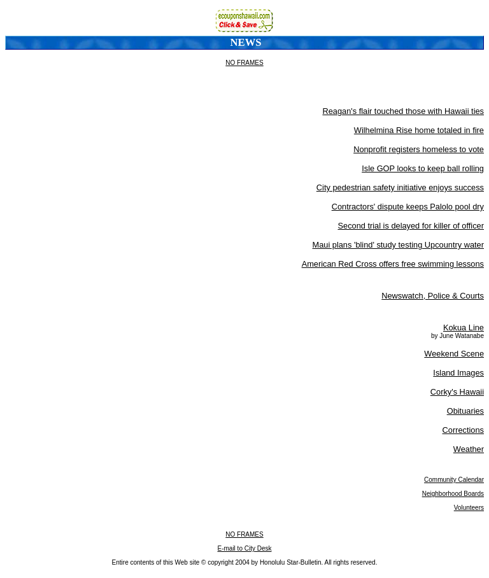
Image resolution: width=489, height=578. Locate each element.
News (246, 42)
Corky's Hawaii (457, 392)
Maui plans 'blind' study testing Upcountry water (399, 245)
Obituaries (465, 411)
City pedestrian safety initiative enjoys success (400, 187)
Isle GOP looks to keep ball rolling (423, 168)
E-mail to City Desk (244, 548)
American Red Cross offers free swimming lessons (393, 264)
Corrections (463, 430)
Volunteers (469, 507)
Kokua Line (463, 327)
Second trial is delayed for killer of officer (410, 225)
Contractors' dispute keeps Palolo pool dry (408, 206)
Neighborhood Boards (453, 493)
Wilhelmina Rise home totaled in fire (419, 130)
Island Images (458, 372)
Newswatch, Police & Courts (432, 295)
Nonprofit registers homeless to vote (418, 149)
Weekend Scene (454, 353)
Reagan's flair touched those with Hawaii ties (403, 111)
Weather (468, 449)
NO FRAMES (244, 62)
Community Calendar (454, 479)
